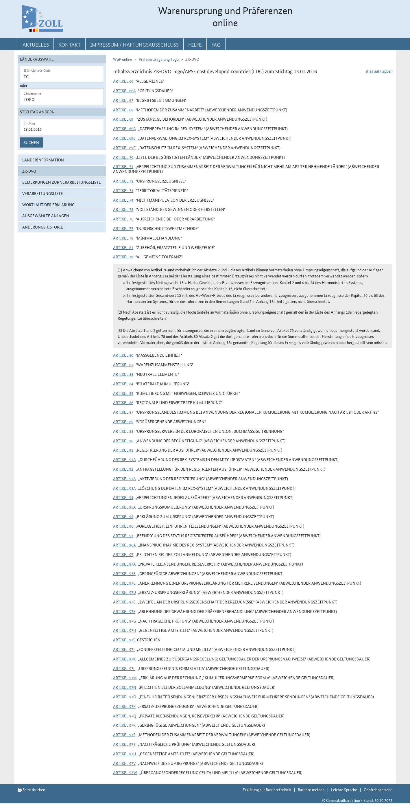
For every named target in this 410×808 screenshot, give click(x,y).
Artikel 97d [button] (124, 592)
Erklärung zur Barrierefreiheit (267, 789)
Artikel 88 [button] (123, 431)
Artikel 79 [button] (123, 256)
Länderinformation (43, 160)
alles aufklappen (378, 71)
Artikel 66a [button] (124, 90)
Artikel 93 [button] (123, 535)
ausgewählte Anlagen (45, 215)
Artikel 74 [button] (123, 200)
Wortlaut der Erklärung (48, 204)
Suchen (31, 142)
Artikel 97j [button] (124, 649)
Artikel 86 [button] (123, 402)
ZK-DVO (29, 171)
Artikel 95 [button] (123, 516)
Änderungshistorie (42, 227)
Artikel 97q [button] (124, 716)
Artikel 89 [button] (123, 421)
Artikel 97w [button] (125, 772)
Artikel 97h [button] (124, 630)
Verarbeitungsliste (42, 193)
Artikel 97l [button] (124, 668)
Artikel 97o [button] (124, 697)
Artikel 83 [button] (123, 374)
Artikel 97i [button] (124, 640)
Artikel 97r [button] (124, 725)
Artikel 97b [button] (124, 573)
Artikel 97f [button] (124, 611)
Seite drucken (31, 789)
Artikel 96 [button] (123, 526)
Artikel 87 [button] (123, 412)
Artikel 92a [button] (124, 478)
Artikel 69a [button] (124, 128)
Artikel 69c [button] (124, 147)
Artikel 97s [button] (124, 734)
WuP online (122, 59)
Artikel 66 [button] (123, 81)
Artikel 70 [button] (123, 157)
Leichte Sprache (344, 789)
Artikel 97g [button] (124, 621)
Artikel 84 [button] (123, 383)
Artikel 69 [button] (123, 119)
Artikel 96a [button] (124, 545)
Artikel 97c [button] (124, 583)
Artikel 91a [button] (124, 459)
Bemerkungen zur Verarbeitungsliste (61, 182)
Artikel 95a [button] (124, 507)
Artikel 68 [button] (123, 110)
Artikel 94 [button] (123, 497)
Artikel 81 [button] (123, 247)
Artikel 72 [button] (123, 181)
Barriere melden (311, 789)
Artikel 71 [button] (123, 166)
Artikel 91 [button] (123, 450)
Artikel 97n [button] (124, 687)
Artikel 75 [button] (123, 209)
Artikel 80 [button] (123, 355)
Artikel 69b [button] (124, 138)
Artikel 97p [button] (124, 706)
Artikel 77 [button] (123, 228)
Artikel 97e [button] (124, 602)
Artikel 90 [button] (123, 440)
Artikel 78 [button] (123, 238)
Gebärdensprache (378, 789)
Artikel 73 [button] (123, 190)
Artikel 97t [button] (124, 744)
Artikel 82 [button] (123, 364)
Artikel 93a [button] (124, 488)
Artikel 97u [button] (124, 754)
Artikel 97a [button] (124, 564)
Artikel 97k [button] (124, 659)
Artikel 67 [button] (123, 100)
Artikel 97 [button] (123, 554)
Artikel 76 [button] (123, 219)
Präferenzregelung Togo (159, 59)
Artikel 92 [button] (123, 469)
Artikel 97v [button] (124, 763)
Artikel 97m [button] (125, 677)
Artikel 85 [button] (123, 393)
